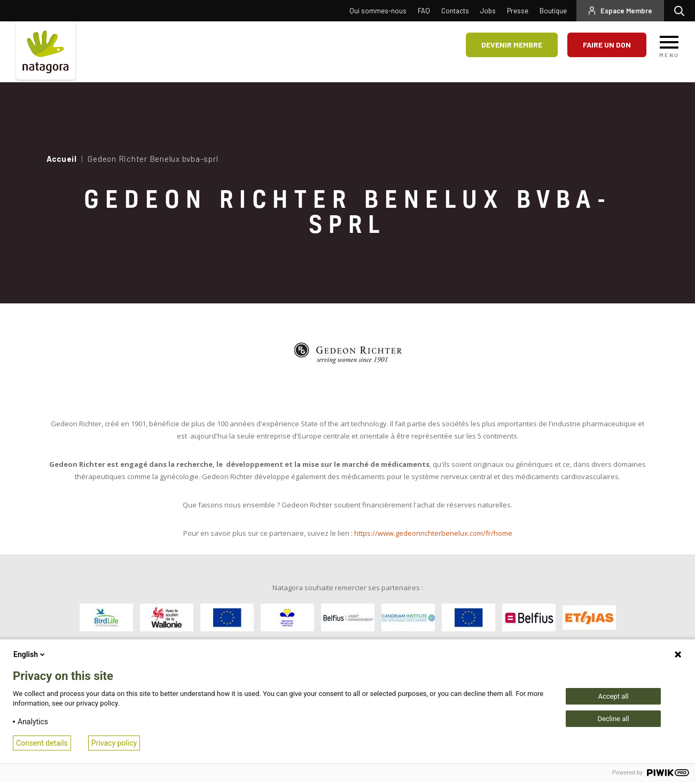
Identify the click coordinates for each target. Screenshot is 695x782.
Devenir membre (511, 44)
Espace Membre (626, 10)
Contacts (455, 10)
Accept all (613, 696)
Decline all (613, 719)
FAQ (424, 10)
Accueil (61, 158)
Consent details (42, 743)
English (29, 654)
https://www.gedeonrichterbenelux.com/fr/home (433, 533)
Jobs (488, 10)
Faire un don (607, 44)
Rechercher (682, 10)
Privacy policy (114, 743)
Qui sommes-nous (378, 10)
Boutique (553, 10)
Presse (517, 10)
